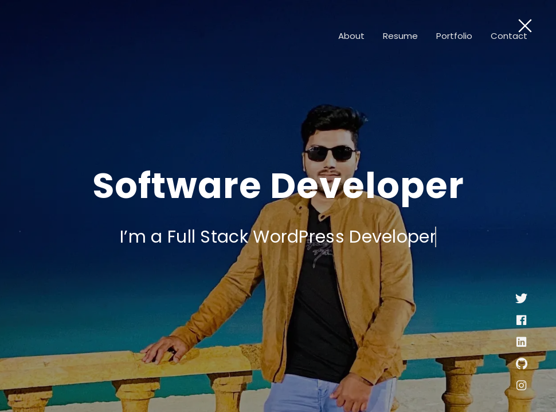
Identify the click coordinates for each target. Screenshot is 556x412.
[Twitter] (521, 300)
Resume (400, 36)
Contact (509, 36)
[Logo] (86, 35)
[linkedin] (521, 344)
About (351, 36)
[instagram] (521, 387)
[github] (521, 365)
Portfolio (454, 36)
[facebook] (521, 322)
